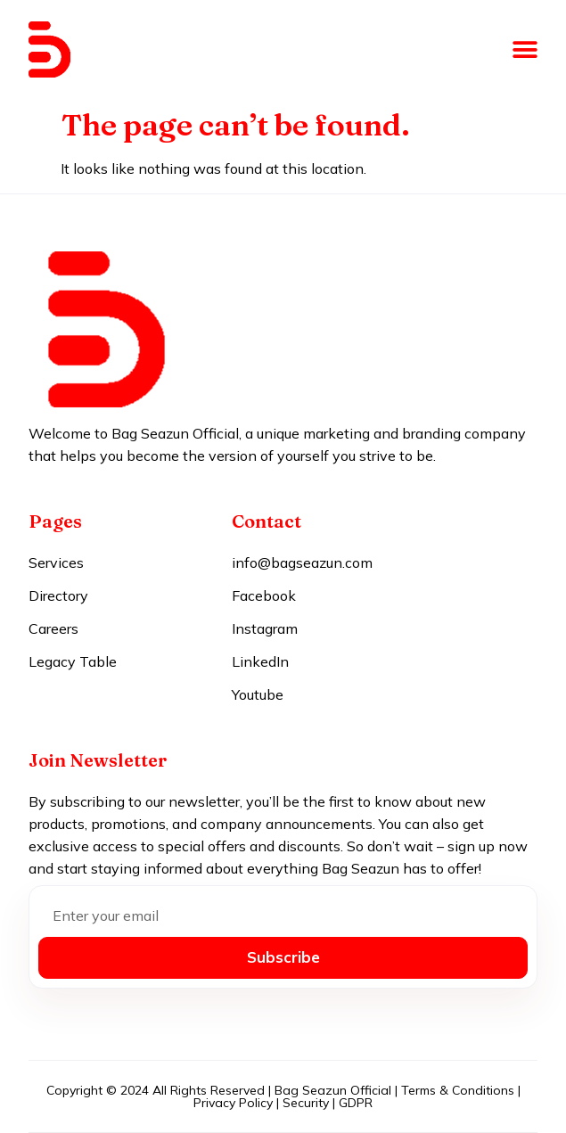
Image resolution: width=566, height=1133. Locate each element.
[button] (524, 50)
